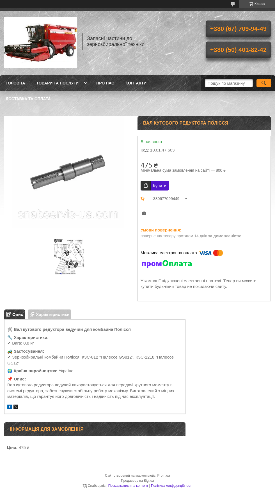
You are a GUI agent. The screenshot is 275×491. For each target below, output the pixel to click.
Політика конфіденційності (171, 486)
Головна (15, 83)
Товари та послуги (57, 83)
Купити (159, 185)
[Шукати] (263, 83)
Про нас (105, 83)
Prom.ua (163, 476)
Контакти (135, 83)
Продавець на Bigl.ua (137, 481)
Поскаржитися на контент (128, 486)
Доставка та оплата (28, 99)
